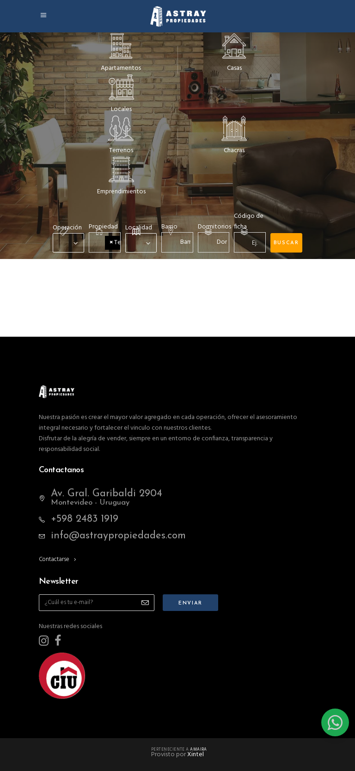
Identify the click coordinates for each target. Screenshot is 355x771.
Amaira (198, 749)
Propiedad (103, 227)
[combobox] (68, 243)
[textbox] (181, 242)
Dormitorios (214, 227)
